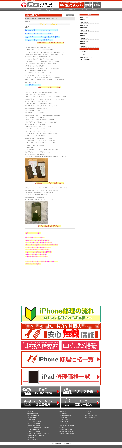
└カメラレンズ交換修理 (33, 425)
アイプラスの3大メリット (49, 9)
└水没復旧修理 (31, 419)
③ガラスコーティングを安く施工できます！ (42, 37)
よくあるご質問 (64, 419)
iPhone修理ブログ (85, 59)
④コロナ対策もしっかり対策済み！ (39, 40)
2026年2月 (83, 22)
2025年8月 (83, 38)
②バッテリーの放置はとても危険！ (39, 33)
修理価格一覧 (72, 9)
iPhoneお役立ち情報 (86, 57)
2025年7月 (83, 41)
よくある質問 (83, 9)
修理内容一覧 (60, 9)
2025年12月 (83, 27)
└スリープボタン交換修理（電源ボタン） (38, 433)
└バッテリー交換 (31, 417)
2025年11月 (83, 30)
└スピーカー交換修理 (33, 429)
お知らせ (82, 54)
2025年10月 (83, 33)
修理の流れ (38, 9)
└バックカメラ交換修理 (33, 423)
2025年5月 (83, 46)
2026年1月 (83, 25)
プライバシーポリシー (66, 429)
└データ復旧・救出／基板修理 (35, 435)
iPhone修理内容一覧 (32, 413)
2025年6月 (83, 44)
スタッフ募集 (63, 423)
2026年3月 (83, 19)
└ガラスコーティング (33, 439)
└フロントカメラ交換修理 (34, 421)
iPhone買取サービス (65, 421)
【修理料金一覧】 (34, 85)
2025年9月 (83, 36)
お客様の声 (94, 9)
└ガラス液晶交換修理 (33, 415)
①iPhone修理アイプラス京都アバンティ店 (41, 30)
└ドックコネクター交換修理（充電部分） (38, 427)
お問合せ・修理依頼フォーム (68, 433)
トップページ (27, 9)
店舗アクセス (63, 417)
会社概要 (62, 427)
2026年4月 (83, 17)
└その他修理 (30, 437)
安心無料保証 (63, 413)
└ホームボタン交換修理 (33, 431)
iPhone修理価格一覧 (65, 415)
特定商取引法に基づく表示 (67, 431)
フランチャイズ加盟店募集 (67, 425)
